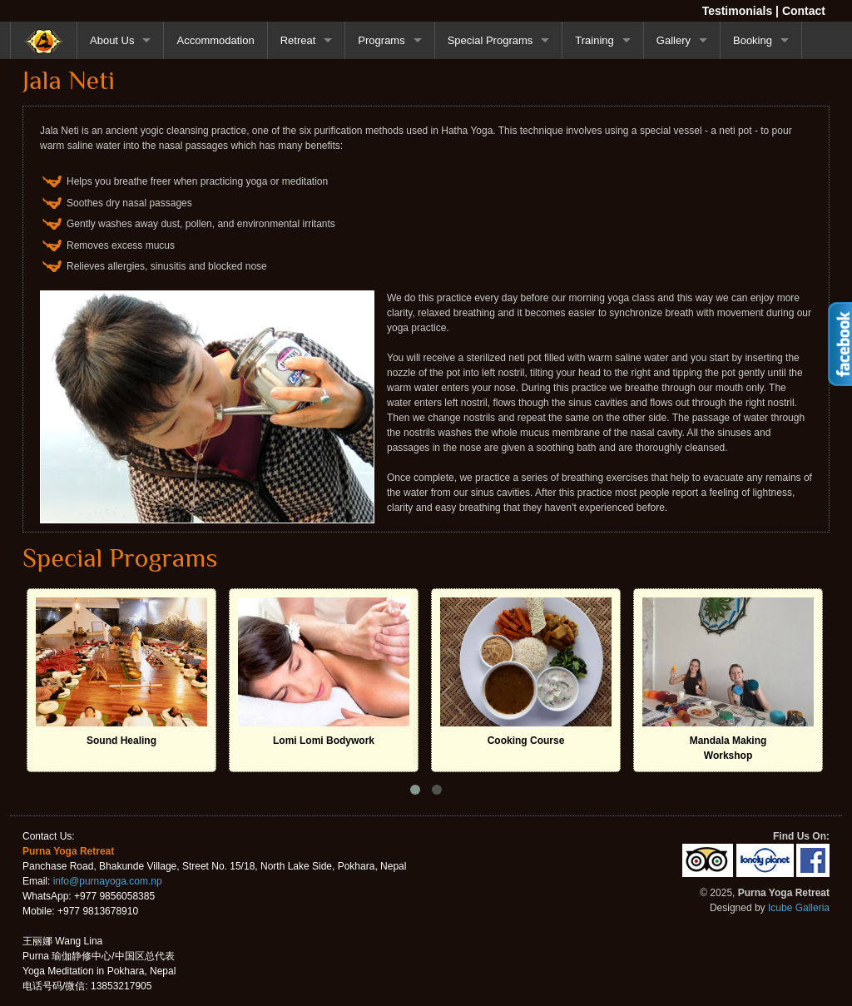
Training (594, 40)
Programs (381, 40)
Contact (803, 10)
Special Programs (490, 40)
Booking (752, 40)
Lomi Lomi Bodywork (323, 740)
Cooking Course (526, 740)
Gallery (673, 40)
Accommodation (215, 40)
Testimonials (737, 10)
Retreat (298, 40)
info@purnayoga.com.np (107, 881)
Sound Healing (121, 740)
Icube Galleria (799, 908)
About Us (112, 40)
